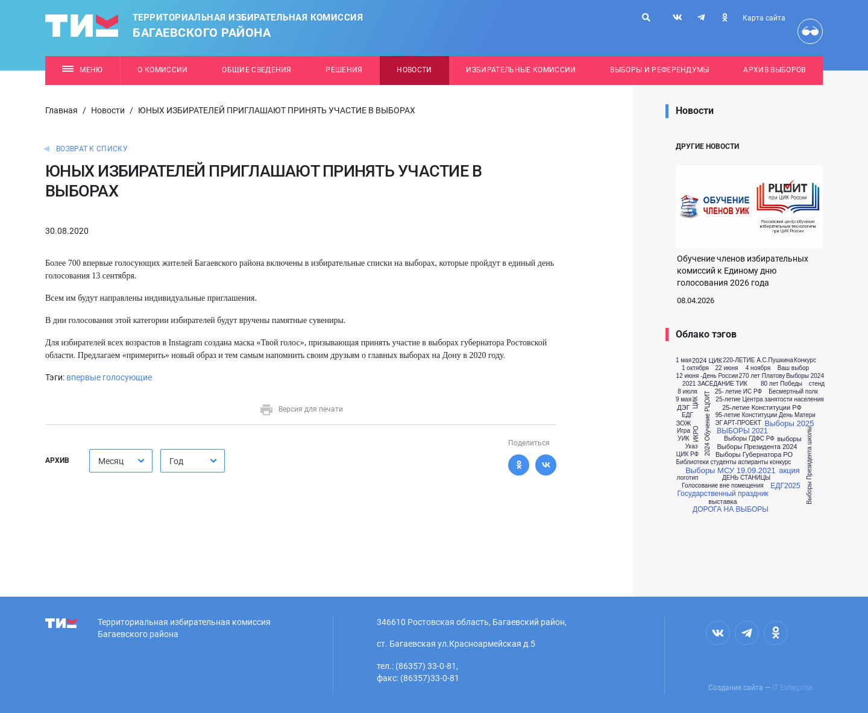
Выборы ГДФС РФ (749, 439)
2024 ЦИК (707, 360)
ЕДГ (687, 415)
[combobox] (121, 461)
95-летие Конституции (746, 415)
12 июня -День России (707, 376)
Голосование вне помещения (722, 486)
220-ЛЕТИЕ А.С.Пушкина (758, 360)
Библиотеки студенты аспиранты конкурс (733, 462)
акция (789, 470)
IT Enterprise (792, 687)
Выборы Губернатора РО (754, 454)
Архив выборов (774, 70)
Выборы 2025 (789, 423)
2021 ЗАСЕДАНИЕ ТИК (714, 384)
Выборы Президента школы (810, 466)
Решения (344, 70)
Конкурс (805, 360)
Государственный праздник (722, 493)
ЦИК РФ (687, 454)
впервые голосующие (109, 377)
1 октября (695, 368)
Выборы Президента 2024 (757, 447)
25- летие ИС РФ (738, 392)
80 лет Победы (781, 384)
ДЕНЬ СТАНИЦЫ (746, 478)
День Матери (797, 415)
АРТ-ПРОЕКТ (742, 423)
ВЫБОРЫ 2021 (742, 431)
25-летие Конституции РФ (762, 407)
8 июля (687, 392)
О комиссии (162, 70)
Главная (61, 110)
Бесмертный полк (793, 392)
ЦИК (696, 403)
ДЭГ (683, 407)
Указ (691, 447)
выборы (789, 439)
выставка (722, 501)
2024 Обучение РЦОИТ (708, 423)
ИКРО (696, 434)
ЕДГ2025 (785, 485)
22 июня (726, 368)
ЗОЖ (683, 423)
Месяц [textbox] (111, 461)
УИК (683, 439)
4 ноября (758, 368)
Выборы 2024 (805, 376)
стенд (817, 384)
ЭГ (719, 423)
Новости (414, 70)
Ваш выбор (793, 368)
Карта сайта (764, 18)
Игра (683, 431)
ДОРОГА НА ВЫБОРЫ (731, 509)
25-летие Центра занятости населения (769, 400)
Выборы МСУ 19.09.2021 (730, 470)
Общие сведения (257, 70)
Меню (82, 70)
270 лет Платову (762, 376)
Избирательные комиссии (521, 70)
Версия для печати (301, 409)
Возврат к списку (92, 149)
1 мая (683, 360)
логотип (688, 478)
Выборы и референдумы (659, 70)
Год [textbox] (176, 461)
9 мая (683, 400)
